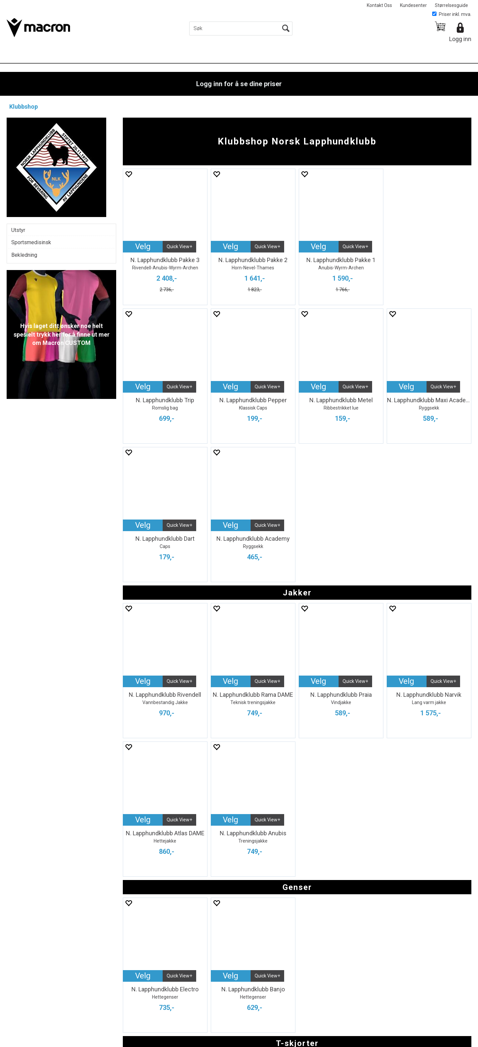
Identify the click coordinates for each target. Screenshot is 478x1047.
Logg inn (460, 38)
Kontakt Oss (379, 5)
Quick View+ (179, 246)
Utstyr (18, 230)
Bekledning (24, 255)
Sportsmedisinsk (31, 242)
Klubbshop (23, 106)
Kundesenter (413, 5)
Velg (143, 246)
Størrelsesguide (451, 5)
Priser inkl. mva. (451, 14)
